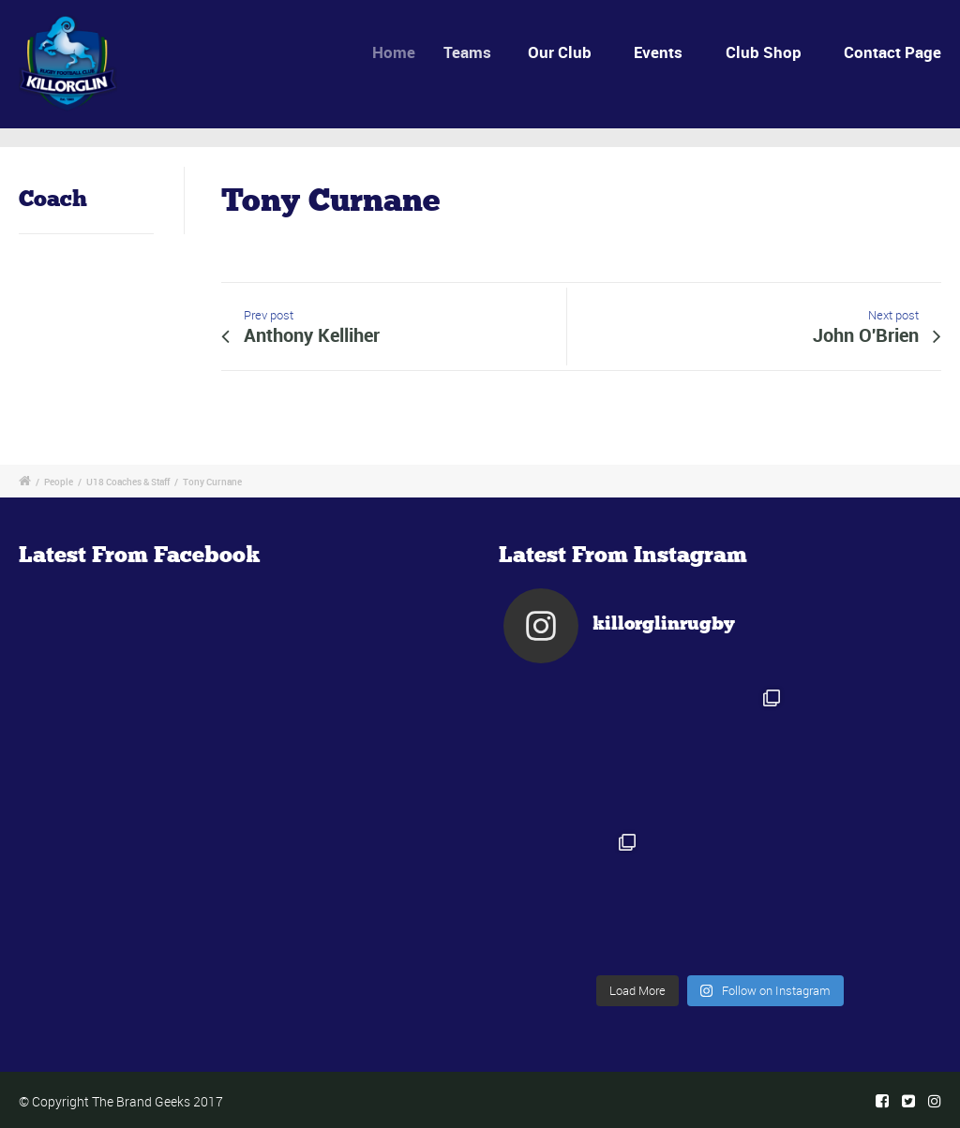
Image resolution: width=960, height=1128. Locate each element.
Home (403, 52)
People (58, 481)
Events (658, 52)
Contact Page (892, 52)
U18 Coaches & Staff (128, 481)
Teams (477, 52)
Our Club (563, 52)
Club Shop (764, 52)
